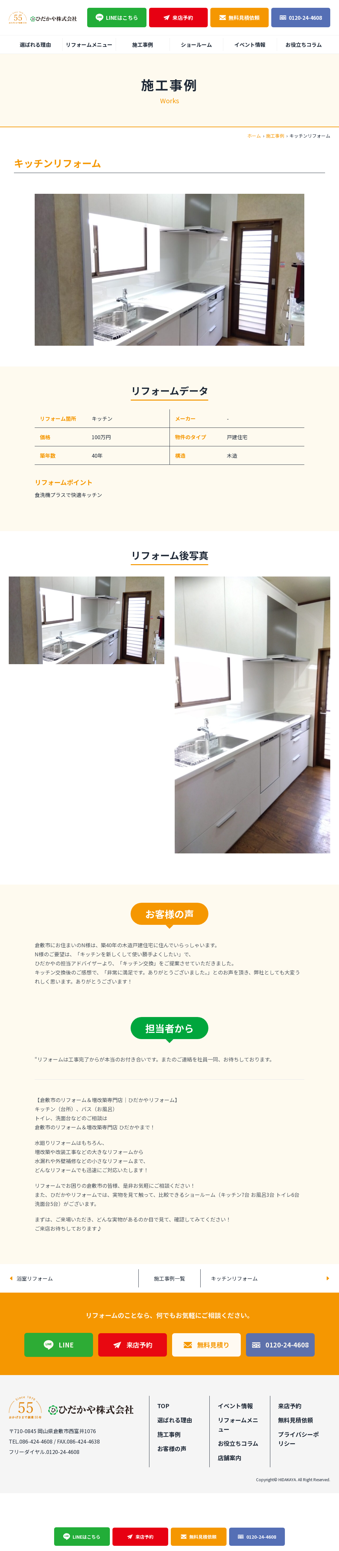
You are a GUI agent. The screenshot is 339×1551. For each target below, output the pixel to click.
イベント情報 (249, 44)
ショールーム (196, 44)
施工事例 (142, 44)
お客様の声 (171, 1448)
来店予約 (178, 17)
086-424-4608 (36, 1441)
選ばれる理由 (35, 44)
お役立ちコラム (304, 44)
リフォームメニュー (89, 44)
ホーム (254, 135)
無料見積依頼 (239, 17)
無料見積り (206, 1344)
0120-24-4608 (301, 17)
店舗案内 (229, 1457)
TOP (163, 1405)
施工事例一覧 (169, 1278)
